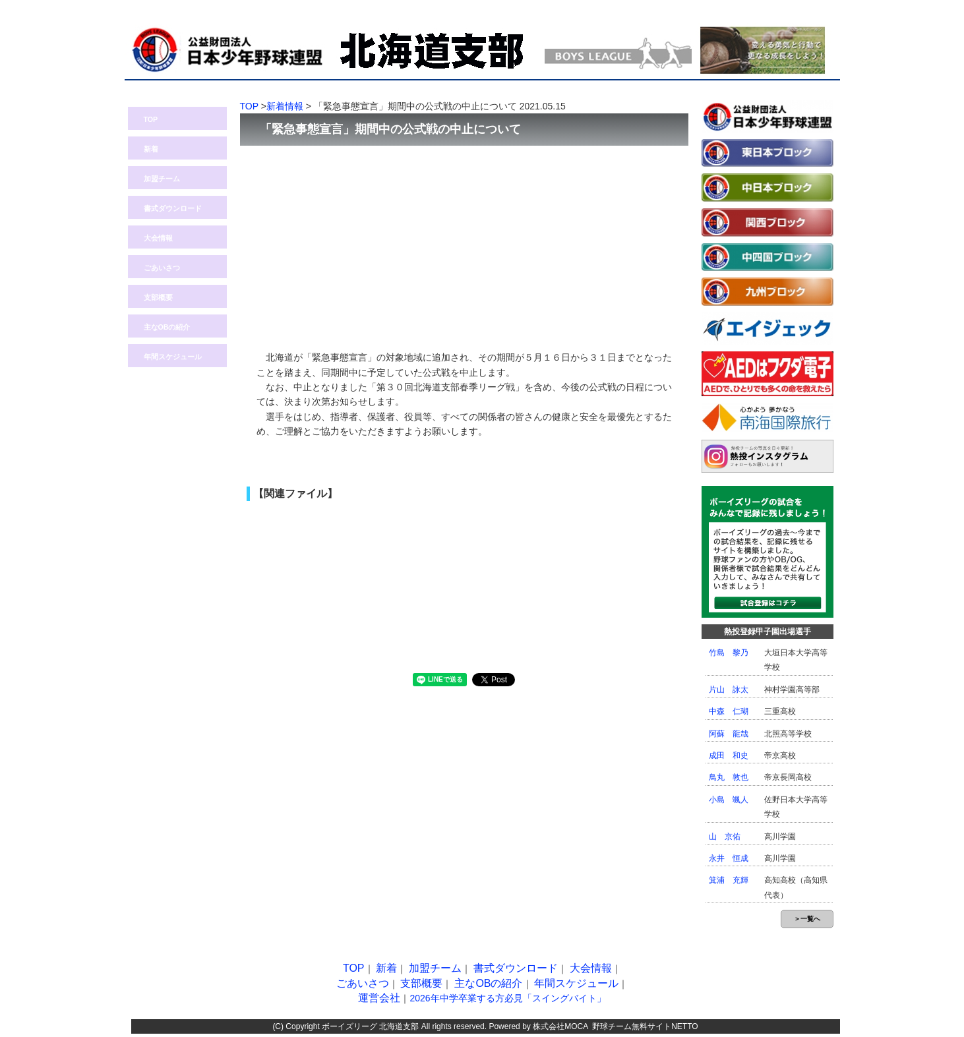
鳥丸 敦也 (728, 777)
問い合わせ (803, 7)
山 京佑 (724, 836)
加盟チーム (162, 179)
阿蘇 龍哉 (728, 733)
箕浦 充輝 (728, 880)
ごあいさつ (162, 268)
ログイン (741, 7)
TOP (151, 119)
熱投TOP (678, 7)
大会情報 (158, 238)
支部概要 (158, 297)
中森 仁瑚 (728, 711)
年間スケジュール (173, 357)
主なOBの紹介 (167, 327)
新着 (151, 149)
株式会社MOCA (560, 1026)
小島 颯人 (728, 799)
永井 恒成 (728, 858)
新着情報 (284, 106)
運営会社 (379, 997)
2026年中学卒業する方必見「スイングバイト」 (507, 998)
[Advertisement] (464, 241)
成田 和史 (728, 755)
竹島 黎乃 (728, 652)
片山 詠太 (728, 689)
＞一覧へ (807, 918)
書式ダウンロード (173, 208)
